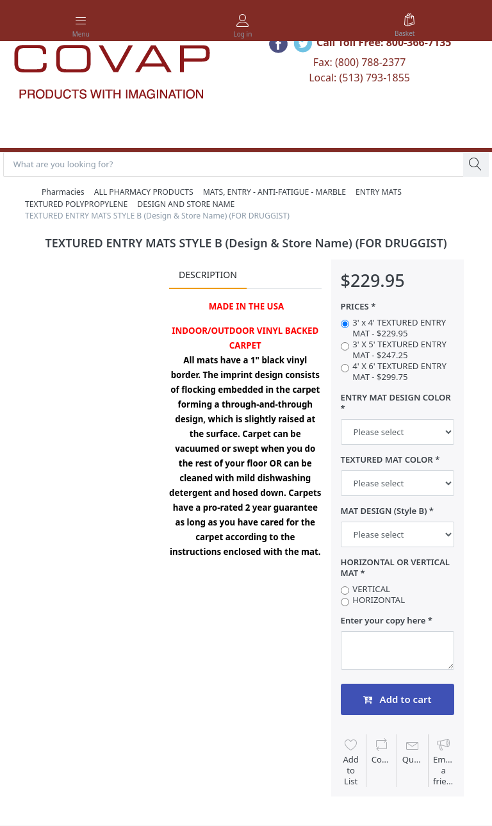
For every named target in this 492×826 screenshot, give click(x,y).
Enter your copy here (383, 621)
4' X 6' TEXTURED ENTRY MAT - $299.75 (399, 372)
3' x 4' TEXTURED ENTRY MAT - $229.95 (399, 329)
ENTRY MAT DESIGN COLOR (396, 398)
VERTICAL (371, 589)
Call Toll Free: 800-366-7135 (384, 42)
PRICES (355, 307)
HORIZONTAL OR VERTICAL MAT (395, 568)
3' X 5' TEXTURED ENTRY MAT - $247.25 (399, 350)
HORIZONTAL (378, 600)
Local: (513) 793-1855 (359, 77)
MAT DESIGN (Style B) (384, 511)
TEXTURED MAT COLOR (387, 460)
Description (208, 274)
